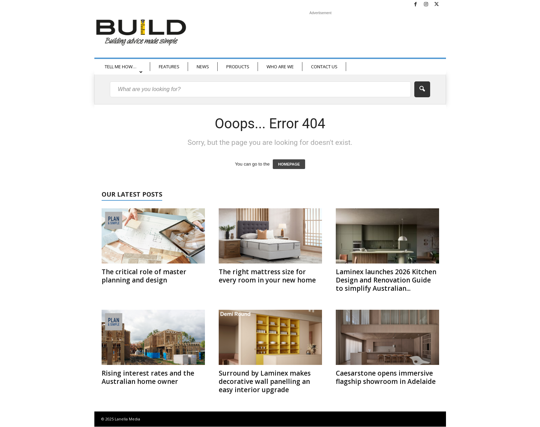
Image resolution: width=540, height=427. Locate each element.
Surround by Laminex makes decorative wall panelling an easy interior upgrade (265, 381)
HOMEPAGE (289, 164)
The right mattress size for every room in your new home (267, 276)
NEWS (203, 66)
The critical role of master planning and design (144, 276)
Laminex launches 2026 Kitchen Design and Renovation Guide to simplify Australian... (386, 280)
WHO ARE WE (280, 66)
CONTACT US (324, 66)
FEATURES (169, 66)
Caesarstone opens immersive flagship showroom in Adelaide (386, 377)
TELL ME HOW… (124, 68)
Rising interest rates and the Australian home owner (148, 377)
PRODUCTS (237, 66)
